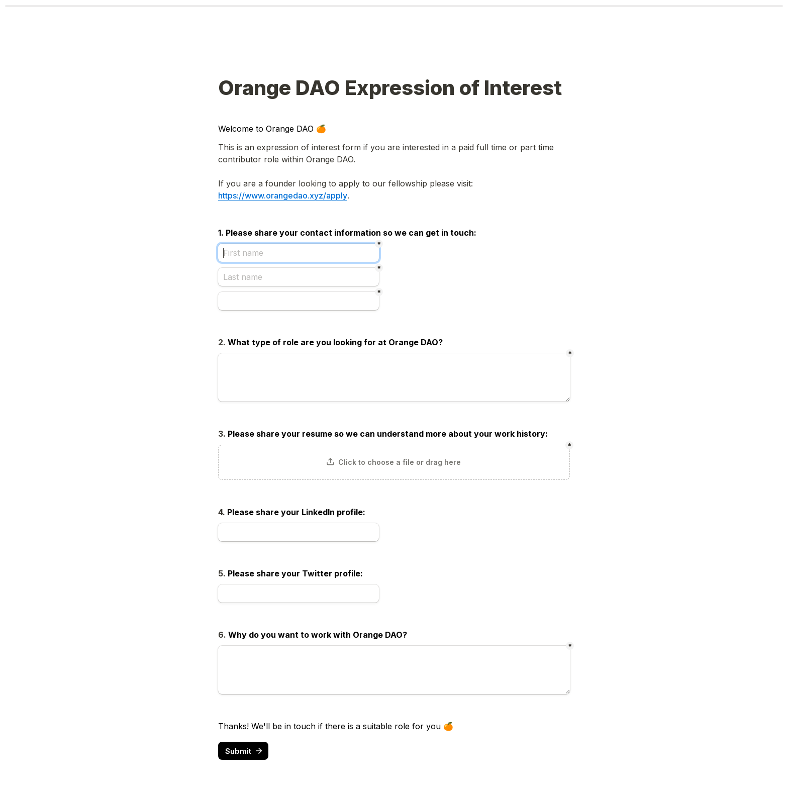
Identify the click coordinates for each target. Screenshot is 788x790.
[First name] (298, 253)
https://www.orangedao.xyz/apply (282, 195)
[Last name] (298, 277)
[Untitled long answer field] (394, 377)
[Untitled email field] (298, 301)
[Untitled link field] (298, 532)
